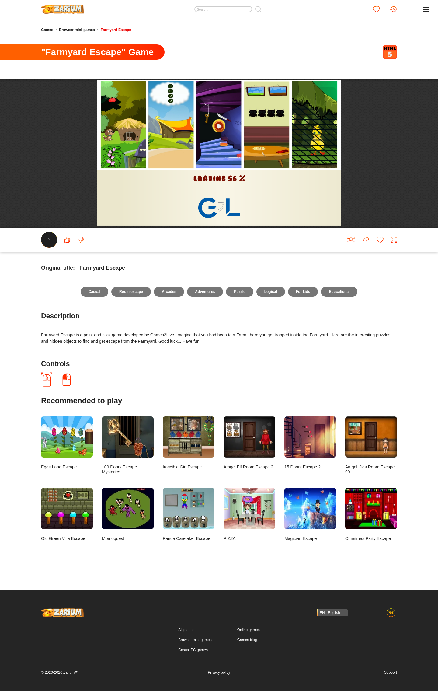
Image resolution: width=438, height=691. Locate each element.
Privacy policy (219, 672)
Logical (270, 291)
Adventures (205, 291)
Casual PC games (193, 650)
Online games (248, 630)
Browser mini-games (77, 30)
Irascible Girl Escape (188, 442)
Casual (94, 291)
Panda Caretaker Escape (188, 514)
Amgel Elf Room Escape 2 (249, 442)
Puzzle (239, 291)
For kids (303, 291)
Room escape (131, 291)
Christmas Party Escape (371, 514)
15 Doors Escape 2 (310, 442)
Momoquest (128, 514)
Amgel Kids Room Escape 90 (371, 445)
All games (186, 630)
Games (47, 30)
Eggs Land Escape (67, 442)
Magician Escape (310, 514)
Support (390, 672)
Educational (339, 291)
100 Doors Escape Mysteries (128, 445)
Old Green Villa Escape (67, 514)
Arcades (169, 291)
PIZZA (249, 514)
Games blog (247, 640)
